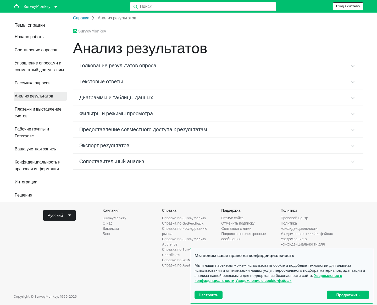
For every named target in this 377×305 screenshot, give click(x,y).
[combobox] (59, 215)
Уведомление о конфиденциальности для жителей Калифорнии (303, 244)
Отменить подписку (237, 223)
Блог (106, 233)
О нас (107, 223)
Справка (81, 18)
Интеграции (26, 182)
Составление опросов (36, 50)
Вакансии (111, 228)
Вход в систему (348, 6)
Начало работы (30, 37)
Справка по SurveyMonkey (184, 218)
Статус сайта (232, 218)
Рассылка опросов (33, 83)
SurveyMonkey (114, 218)
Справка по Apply (177, 265)
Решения (23, 195)
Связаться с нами (236, 228)
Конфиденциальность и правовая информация (37, 165)
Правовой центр (294, 218)
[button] (218, 66)
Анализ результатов (34, 96)
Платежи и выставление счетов (38, 112)
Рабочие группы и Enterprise (32, 132)
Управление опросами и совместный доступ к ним (39, 66)
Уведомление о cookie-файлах (263, 280)
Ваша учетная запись (35, 149)
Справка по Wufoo (177, 260)
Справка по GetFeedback (182, 223)
